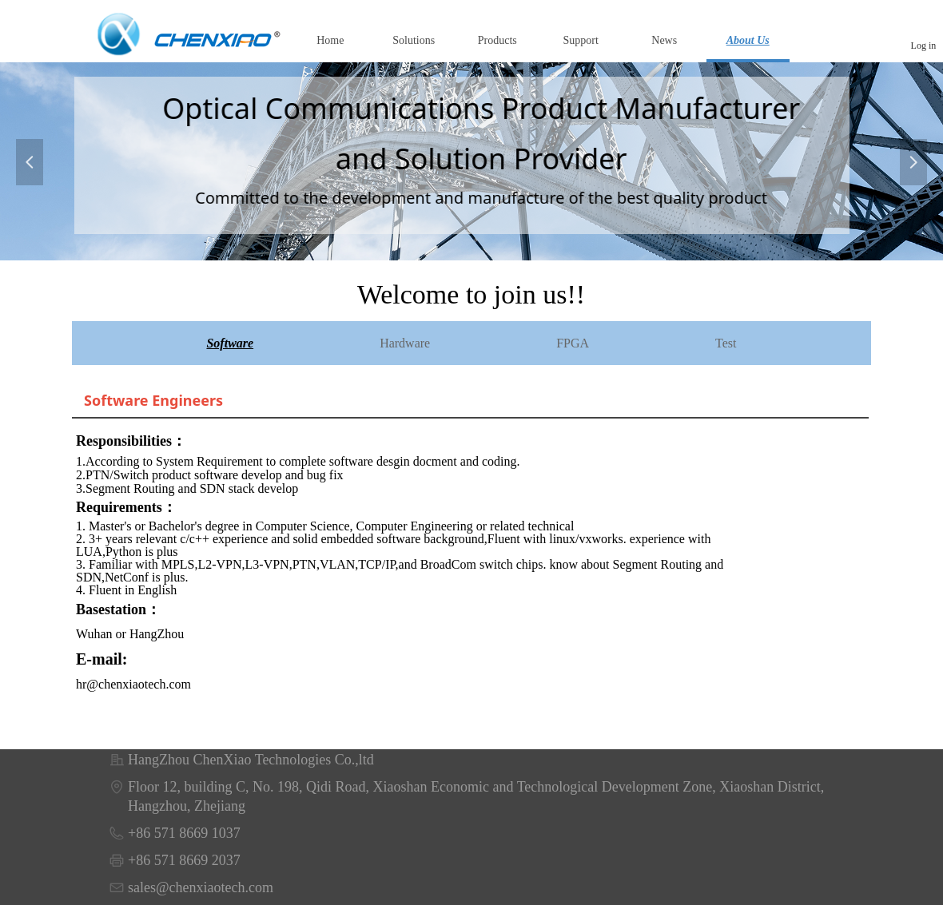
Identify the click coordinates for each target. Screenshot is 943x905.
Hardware (405, 343)
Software (229, 343)
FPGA (572, 343)
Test (725, 343)
